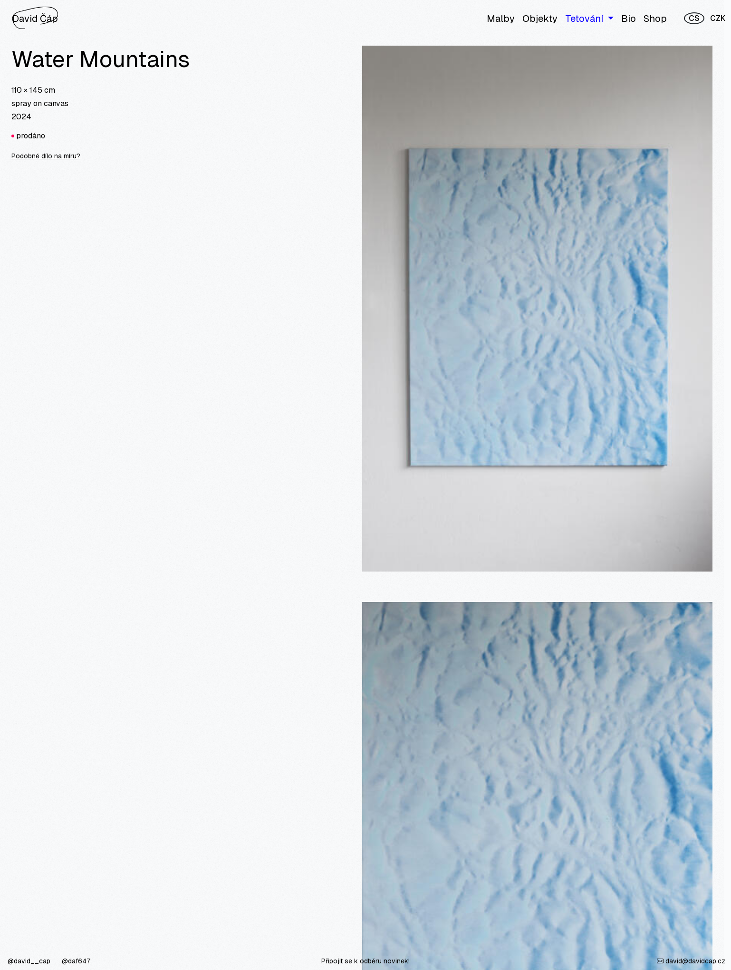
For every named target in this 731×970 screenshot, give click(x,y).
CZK (717, 18)
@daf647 (76, 961)
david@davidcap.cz (691, 961)
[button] (589, 18)
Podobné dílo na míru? (45, 156)
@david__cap (30, 961)
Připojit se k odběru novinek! (365, 961)
